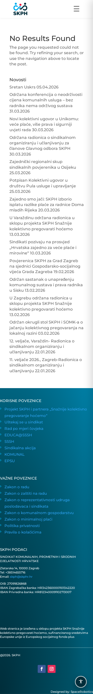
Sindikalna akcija (20, 448)
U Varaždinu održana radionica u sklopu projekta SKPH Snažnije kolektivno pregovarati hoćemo (42, 223)
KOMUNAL (14, 454)
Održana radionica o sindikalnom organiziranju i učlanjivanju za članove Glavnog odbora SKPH (42, 143)
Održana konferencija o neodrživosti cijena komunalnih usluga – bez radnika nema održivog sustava (45, 100)
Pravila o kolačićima (22, 532)
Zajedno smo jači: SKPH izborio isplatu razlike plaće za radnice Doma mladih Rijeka (46, 205)
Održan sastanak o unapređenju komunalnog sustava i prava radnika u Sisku (46, 285)
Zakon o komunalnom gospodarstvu (39, 513)
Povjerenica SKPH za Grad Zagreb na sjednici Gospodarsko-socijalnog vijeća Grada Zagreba (44, 266)
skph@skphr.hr (21, 576)
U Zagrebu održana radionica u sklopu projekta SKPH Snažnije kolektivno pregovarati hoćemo (41, 304)
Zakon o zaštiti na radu (25, 493)
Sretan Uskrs (22, 87)
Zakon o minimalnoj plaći (28, 519)
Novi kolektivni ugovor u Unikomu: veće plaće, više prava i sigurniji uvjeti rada (44, 124)
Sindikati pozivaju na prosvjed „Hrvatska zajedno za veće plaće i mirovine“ (42, 247)
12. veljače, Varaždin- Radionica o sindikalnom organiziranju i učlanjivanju (41, 347)
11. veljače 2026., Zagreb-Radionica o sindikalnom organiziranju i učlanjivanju (45, 365)
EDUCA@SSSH (18, 435)
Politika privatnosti (22, 526)
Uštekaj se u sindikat (23, 422)
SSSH (9, 441)
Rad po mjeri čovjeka (23, 428)
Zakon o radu (16, 487)
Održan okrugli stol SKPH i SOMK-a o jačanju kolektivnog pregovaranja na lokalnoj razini (46, 328)
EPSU (9, 461)
